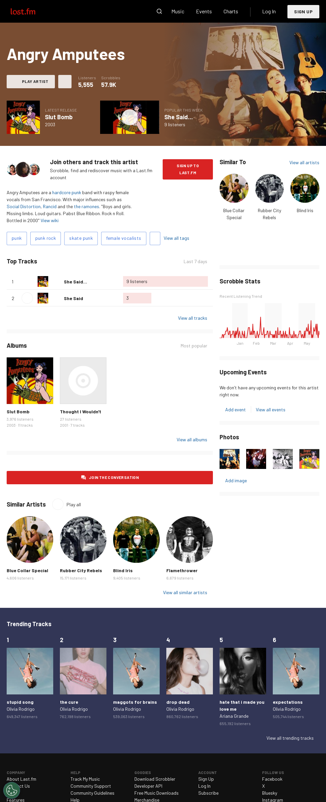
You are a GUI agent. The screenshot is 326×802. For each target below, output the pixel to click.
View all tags (176, 238)
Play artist (35, 81)
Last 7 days (195, 261)
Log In (269, 11)
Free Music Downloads (156, 793)
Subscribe (208, 793)
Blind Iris (305, 210)
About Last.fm (21, 779)
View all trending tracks (290, 738)
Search (159, 11)
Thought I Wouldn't (80, 411)
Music (177, 11)
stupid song (20, 702)
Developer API (148, 786)
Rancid (50, 206)
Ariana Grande (234, 716)
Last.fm (31, 11)
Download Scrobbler (154, 779)
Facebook (272, 779)
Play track (27, 298)
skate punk (81, 238)
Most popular (194, 345)
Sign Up (303, 11)
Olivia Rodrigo (21, 709)
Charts (231, 11)
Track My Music (85, 779)
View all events (270, 409)
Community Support (91, 786)
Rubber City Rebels (81, 570)
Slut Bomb (59, 117)
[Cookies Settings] (11, 790)
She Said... (178, 117)
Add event (235, 409)
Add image (236, 480)
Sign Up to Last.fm (188, 169)
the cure (69, 702)
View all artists (304, 162)
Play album (129, 117)
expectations (288, 702)
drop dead (178, 702)
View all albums (192, 439)
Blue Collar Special (27, 570)
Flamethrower (182, 570)
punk (17, 238)
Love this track (56, 281)
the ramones (86, 206)
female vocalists (123, 238)
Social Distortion (24, 206)
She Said (73, 298)
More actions (65, 81)
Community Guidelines (92, 793)
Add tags (155, 238)
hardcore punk (66, 192)
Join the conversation (114, 477)
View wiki (50, 220)
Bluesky (269, 793)
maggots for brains (135, 702)
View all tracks (192, 318)
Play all (74, 504)
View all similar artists (185, 592)
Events (204, 11)
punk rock (45, 238)
